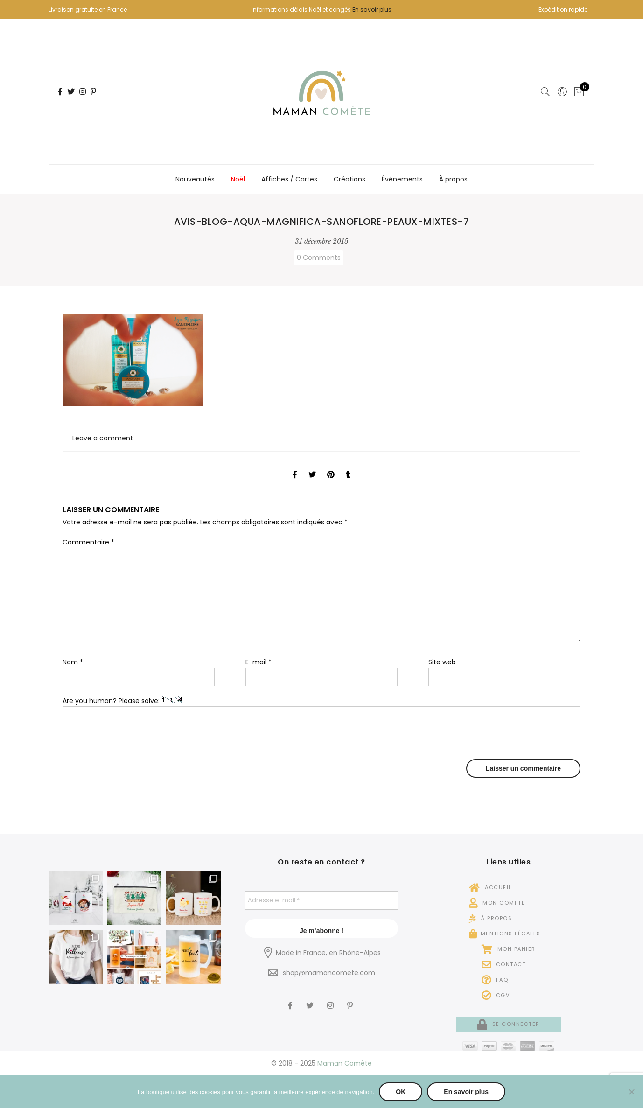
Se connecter (508, 1024)
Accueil (490, 887)
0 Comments (319, 257)
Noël (238, 179)
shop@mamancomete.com (329, 972)
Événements (402, 179)
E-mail (258, 662)
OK (400, 1091)
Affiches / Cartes (289, 179)
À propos (453, 179)
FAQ (495, 979)
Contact (504, 964)
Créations (349, 179)
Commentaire (88, 542)
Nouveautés (195, 179)
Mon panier (509, 949)
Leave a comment (102, 438)
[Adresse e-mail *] (321, 900)
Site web (442, 662)
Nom (73, 662)
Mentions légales (505, 933)
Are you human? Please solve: (321, 710)
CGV (496, 995)
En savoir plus (371, 10)
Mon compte (497, 902)
